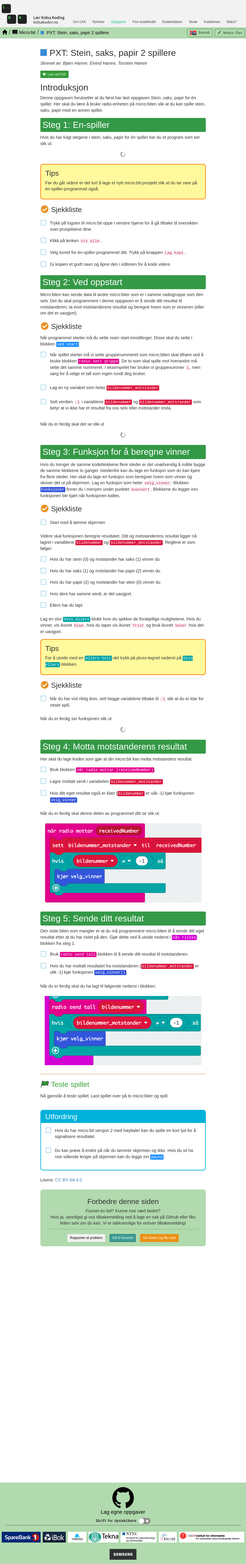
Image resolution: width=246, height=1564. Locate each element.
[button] (200, 33)
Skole (193, 22)
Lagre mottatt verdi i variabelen (106, 781)
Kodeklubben (172, 22)
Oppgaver (118, 22)
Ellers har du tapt (66, 605)
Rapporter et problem (86, 1238)
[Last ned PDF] (54, 74)
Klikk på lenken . (76, 241)
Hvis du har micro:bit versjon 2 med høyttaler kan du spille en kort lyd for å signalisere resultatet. (125, 1133)
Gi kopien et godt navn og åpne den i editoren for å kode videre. (110, 264)
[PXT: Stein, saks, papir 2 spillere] (75, 32)
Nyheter (98, 22)
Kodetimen (212, 22)
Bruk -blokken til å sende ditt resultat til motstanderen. (119, 954)
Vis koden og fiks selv (159, 1238)
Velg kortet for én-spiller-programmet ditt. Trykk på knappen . (118, 252)
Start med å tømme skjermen (77, 522)
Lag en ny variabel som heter (104, 388)
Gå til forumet (122, 1238)
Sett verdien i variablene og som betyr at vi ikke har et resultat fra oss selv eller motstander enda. (125, 405)
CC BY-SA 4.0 (68, 1180)
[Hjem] (4, 32)
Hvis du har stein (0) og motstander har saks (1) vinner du (105, 559)
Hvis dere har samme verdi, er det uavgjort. (91, 593)
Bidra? (232, 22)
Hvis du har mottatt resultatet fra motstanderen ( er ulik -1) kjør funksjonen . (124, 969)
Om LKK (79, 22)
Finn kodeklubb (144, 22)
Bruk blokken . (103, 770)
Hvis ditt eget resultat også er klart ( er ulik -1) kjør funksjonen (122, 797)
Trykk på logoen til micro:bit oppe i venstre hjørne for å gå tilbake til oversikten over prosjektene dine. (124, 226)
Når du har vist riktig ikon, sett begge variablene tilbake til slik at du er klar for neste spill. (127, 701)
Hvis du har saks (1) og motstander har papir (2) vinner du (105, 570)
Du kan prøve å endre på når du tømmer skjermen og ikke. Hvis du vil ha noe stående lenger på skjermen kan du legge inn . (124, 1154)
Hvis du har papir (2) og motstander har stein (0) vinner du (105, 582)
